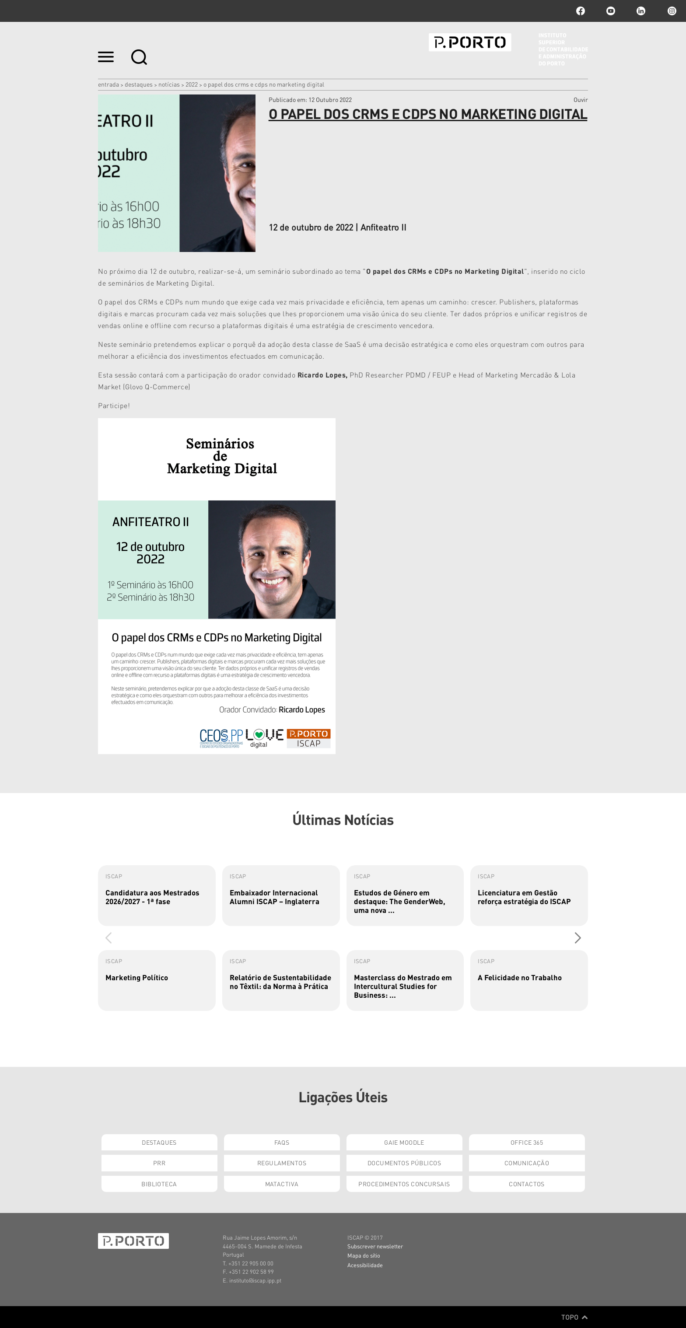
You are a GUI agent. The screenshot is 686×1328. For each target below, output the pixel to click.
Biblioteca (159, 1184)
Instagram (671, 11)
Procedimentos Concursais (404, 1184)
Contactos (527, 1184)
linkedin (641, 11)
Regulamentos (281, 1163)
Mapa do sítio (363, 1255)
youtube (610, 11)
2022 (192, 84)
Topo (574, 1317)
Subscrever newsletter (375, 1246)
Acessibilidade (365, 1265)
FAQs (282, 1142)
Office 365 (527, 1142)
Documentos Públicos (404, 1163)
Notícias (169, 84)
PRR (159, 1163)
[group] (157, 895)
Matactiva (282, 1184)
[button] (578, 937)
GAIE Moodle (404, 1142)
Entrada (108, 84)
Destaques (139, 84)
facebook (580, 11)
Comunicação (527, 1163)
